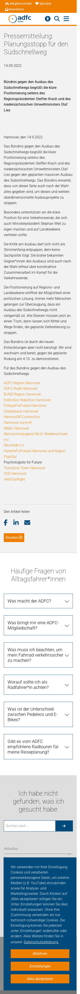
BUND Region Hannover (22, 394)
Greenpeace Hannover (21, 411)
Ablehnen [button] (40, 953)
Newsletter (14, 9)
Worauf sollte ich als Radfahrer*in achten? (28, 684)
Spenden (43, 4)
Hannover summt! (18, 422)
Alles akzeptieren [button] (40, 979)
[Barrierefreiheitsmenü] (47, 19)
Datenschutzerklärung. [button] (41, 942)
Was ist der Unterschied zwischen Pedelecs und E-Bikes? (33, 714)
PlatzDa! (10, 457)
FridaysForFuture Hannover (25, 405)
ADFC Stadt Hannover (21, 388)
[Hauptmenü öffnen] (66, 19)
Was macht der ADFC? (29, 601)
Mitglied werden (18, 4)
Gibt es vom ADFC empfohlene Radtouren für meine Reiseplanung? (33, 747)
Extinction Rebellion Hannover (27, 400)
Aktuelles (11, 849)
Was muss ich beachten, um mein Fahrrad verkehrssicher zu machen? (35, 655)
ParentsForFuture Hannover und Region (35, 451)
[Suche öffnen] (57, 19)
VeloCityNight (14, 479)
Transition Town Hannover (24, 468)
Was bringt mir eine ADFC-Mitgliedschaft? (33, 625)
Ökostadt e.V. (14, 445)
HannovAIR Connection (22, 417)
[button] (8, 522)
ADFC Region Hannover (22, 383)
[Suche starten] (64, 826)
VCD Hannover (15, 473)
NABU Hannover (16, 428)
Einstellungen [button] (40, 966)
